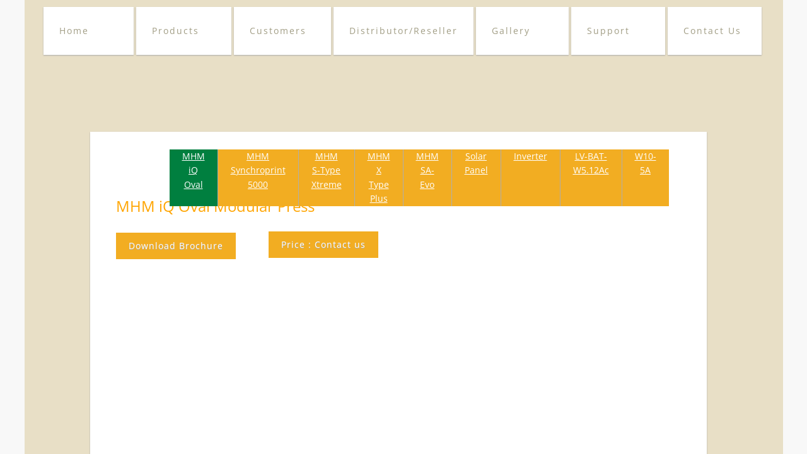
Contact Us (712, 31)
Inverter (530, 156)
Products (175, 31)
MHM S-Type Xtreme (326, 170)
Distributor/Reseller (403, 31)
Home (74, 31)
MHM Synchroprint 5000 (258, 170)
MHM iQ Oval (193, 170)
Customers (278, 31)
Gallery (511, 31)
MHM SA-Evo (427, 170)
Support (608, 31)
